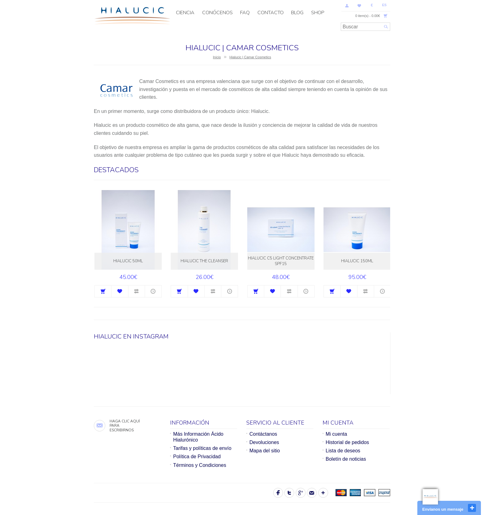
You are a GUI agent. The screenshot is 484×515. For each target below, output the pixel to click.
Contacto (270, 12)
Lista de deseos (343, 450)
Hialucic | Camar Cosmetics (250, 57)
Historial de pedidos (347, 442)
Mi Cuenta (347, 5)
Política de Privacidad (197, 456)
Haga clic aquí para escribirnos (125, 425)
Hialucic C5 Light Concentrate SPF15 (281, 261)
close (472, 508)
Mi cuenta (336, 434)
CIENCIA (185, 12)
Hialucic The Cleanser (204, 261)
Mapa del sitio (264, 450)
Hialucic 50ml (128, 261)
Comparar (136, 291)
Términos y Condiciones (199, 465)
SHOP (317, 12)
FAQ (245, 12)
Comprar (102, 291)
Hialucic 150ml (357, 261)
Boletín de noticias (346, 459)
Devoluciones (264, 442)
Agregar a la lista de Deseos (119, 291)
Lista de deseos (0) (359, 5)
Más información (153, 291)
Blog (297, 12)
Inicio (217, 57)
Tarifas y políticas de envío (202, 448)
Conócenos (217, 12)
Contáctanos (263, 434)
